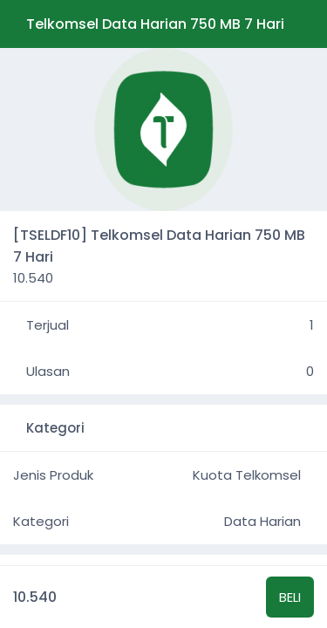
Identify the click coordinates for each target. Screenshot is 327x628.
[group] (163, 129)
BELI (290, 597)
